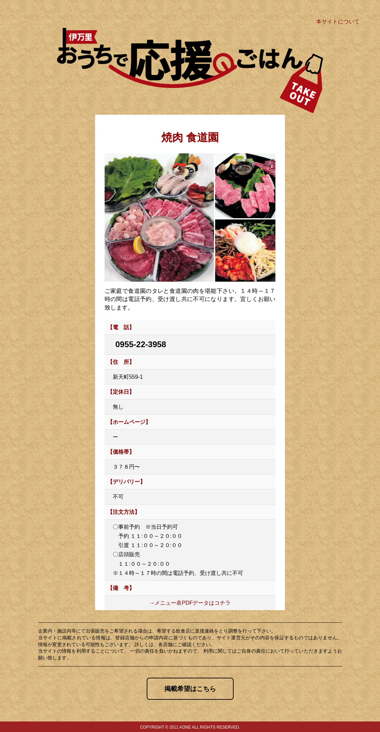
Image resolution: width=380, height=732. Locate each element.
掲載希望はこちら (190, 688)
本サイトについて (338, 21)
